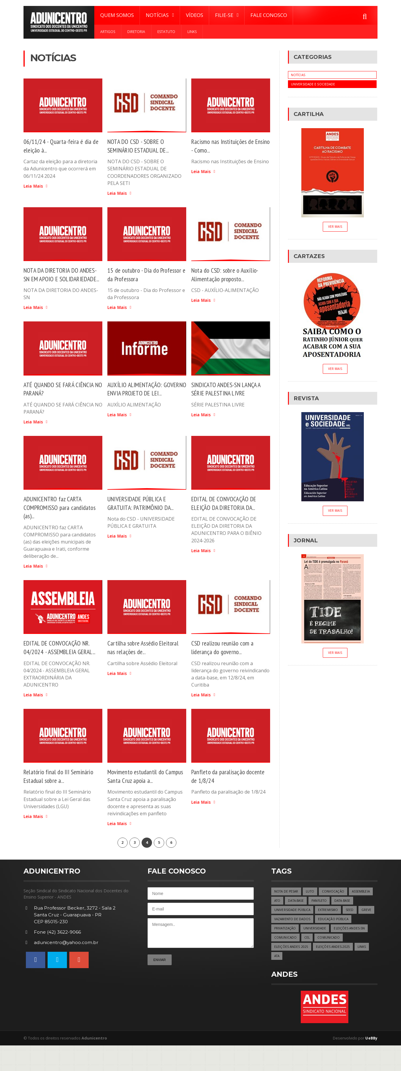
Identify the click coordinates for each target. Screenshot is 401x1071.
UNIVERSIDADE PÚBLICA (319, 933)
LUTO (311, 914)
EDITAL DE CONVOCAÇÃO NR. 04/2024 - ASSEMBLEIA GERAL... (59, 663)
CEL (347, 962)
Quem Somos (117, 15)
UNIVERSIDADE (356, 952)
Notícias (298, 75)
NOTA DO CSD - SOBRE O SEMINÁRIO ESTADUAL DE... (142, 146)
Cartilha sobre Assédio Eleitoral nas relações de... (145, 659)
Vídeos (194, 15)
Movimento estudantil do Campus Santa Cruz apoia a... (142, 796)
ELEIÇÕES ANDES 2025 (322, 972)
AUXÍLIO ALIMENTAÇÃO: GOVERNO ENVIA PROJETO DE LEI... (144, 402)
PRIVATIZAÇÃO (325, 952)
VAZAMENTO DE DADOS (327, 943)
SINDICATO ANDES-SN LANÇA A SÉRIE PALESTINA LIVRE (229, 398)
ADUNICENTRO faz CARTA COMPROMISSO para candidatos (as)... (63, 518)
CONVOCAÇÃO (335, 914)
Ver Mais (335, 227)
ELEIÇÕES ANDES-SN (290, 962)
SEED (278, 943)
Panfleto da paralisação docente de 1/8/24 (220, 796)
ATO (305, 923)
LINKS (321, 981)
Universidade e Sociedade (313, 84)
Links (192, 31)
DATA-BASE (326, 923)
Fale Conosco (268, 15)
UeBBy (371, 1063)
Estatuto (166, 31)
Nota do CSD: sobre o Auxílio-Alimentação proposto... (228, 275)
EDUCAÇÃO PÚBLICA (290, 952)
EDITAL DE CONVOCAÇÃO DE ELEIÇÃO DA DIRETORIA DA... (227, 514)
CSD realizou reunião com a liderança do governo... (224, 659)
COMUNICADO (325, 962)
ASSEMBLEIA (284, 923)
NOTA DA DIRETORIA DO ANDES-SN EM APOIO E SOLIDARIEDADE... (54, 279)
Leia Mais (36, 186)
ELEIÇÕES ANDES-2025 (291, 981)
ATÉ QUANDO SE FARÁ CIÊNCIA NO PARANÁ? (62, 398)
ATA (337, 981)
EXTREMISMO (356, 933)
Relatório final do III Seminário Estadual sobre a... (61, 796)
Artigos (107, 31)
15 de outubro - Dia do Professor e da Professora (138, 275)
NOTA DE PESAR (287, 914)
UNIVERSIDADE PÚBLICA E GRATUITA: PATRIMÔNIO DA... (144, 514)
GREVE (295, 943)
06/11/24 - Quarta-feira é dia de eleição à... (59, 146)
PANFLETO (350, 923)
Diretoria (136, 31)
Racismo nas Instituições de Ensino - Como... (225, 146)
